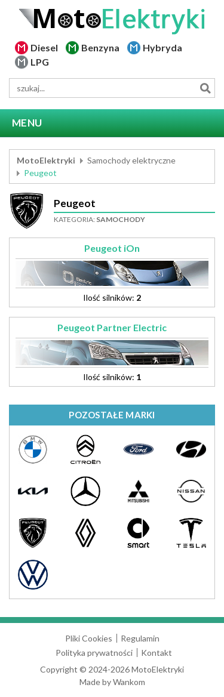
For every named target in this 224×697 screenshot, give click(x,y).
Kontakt (156, 652)
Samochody (120, 219)
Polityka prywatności (94, 652)
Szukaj (205, 88)
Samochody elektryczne (131, 160)
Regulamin (140, 638)
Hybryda (162, 47)
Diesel (44, 47)
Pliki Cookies (88, 638)
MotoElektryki (46, 160)
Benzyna (100, 47)
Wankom (129, 682)
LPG (39, 61)
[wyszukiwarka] (112, 88)
